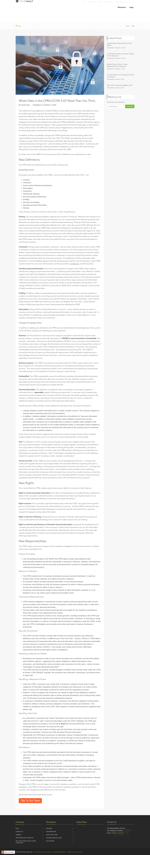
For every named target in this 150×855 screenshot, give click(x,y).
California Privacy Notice (75, 852)
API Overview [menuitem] (50, 841)
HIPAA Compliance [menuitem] (108, 1)
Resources (122, 7)
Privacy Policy (37, 852)
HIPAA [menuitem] (100, 1)
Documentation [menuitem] (51, 831)
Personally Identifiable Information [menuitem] (123, 1)
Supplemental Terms (59, 852)
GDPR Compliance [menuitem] (92, 1)
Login (131, 7)
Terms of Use (47, 852)
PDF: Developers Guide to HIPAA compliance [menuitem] (26, 841)
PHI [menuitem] (133, 1)
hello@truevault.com (117, 833)
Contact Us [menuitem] (19, 831)
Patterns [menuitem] (49, 828)
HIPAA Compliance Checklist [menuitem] (25, 837)
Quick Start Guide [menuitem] (52, 834)
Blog (18, 25)
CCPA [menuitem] (84, 1)
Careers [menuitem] (18, 834)
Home (128, 26)
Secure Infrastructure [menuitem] (54, 837)
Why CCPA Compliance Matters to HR (119, 85)
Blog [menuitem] (17, 828)
